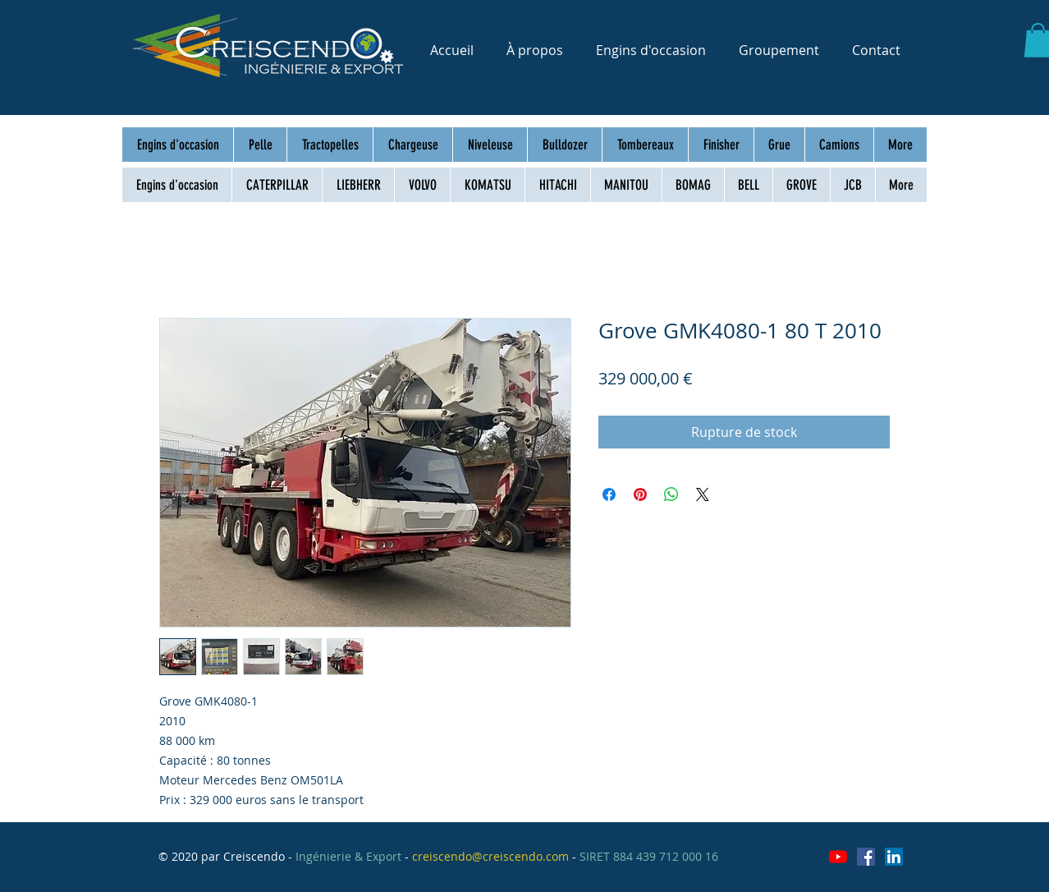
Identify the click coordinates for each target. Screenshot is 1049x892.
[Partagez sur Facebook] (609, 494)
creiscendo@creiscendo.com (490, 856)
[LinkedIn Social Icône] (894, 857)
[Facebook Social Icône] (866, 857)
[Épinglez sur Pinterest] (640, 494)
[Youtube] (838, 857)
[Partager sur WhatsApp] (671, 494)
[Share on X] (702, 494)
